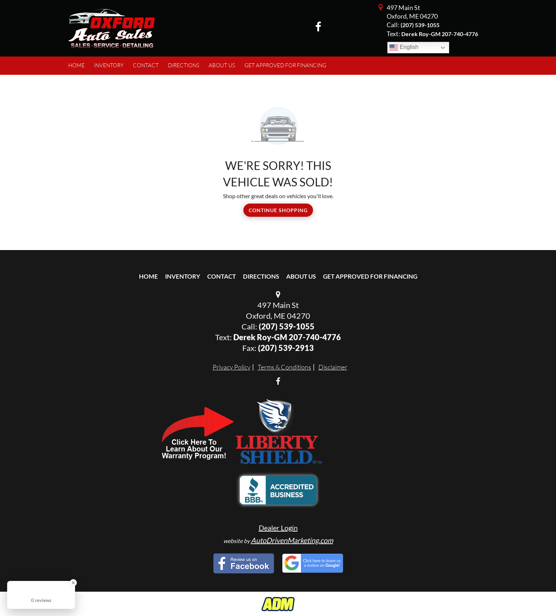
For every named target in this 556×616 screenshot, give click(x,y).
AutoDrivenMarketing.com (292, 540)
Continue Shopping (278, 210)
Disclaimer (332, 367)
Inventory (182, 276)
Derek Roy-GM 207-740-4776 (287, 337)
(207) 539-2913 (286, 348)
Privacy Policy (231, 367)
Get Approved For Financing (370, 276)
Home (148, 276)
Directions (261, 276)
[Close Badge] (73, 582)
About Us (301, 276)
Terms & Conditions (284, 367)
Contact (221, 276)
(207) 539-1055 (420, 24)
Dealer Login (278, 527)
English (403, 47)
